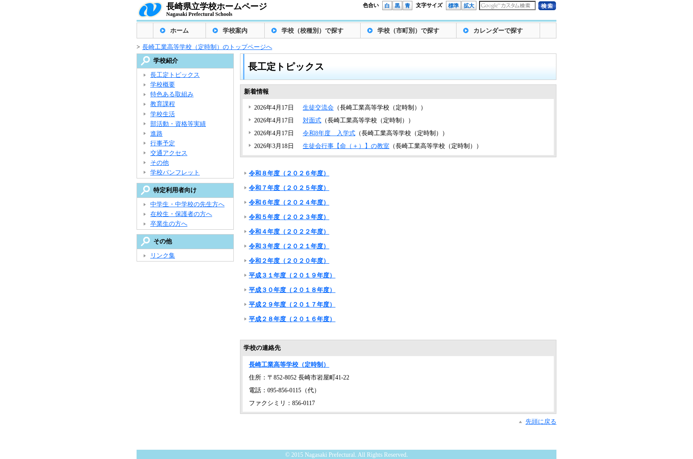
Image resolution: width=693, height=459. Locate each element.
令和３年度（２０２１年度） (289, 246)
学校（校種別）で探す (312, 30)
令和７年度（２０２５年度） (289, 188)
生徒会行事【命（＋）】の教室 (346, 146)
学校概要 (162, 84)
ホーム (179, 30)
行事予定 (162, 143)
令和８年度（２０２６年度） (289, 173)
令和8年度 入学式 (329, 133)
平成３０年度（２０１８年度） (292, 290)
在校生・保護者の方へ (181, 214)
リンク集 (162, 255)
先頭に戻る (540, 421)
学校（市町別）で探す (408, 30)
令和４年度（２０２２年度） (289, 231)
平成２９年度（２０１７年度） (292, 304)
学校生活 (162, 114)
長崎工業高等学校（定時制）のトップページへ (207, 47)
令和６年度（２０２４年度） (289, 202)
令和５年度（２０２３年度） (289, 217)
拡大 (469, 6)
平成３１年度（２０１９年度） (292, 275)
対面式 (312, 120)
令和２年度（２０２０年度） (289, 261)
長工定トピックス (175, 75)
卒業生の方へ (168, 223)
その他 (159, 162)
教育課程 (162, 104)
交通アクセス (168, 153)
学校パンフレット (175, 172)
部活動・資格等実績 (178, 124)
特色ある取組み (172, 94)
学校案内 (235, 30)
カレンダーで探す (498, 30)
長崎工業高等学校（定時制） (289, 364)
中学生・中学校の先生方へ (187, 204)
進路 (156, 133)
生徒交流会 (318, 107)
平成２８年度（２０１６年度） (292, 319)
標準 (453, 6)
